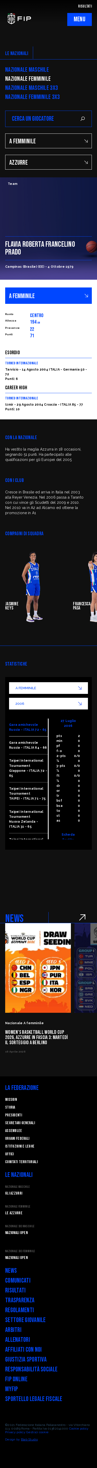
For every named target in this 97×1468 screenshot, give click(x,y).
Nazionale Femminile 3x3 (32, 97)
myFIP (11, 1389)
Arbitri (13, 1330)
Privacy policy (15, 1432)
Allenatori (17, 1340)
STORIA (10, 1107)
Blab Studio (29, 1439)
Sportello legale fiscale (33, 1399)
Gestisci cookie (37, 1432)
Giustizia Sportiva (26, 1360)
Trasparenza (19, 1300)
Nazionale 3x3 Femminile (20, 1251)
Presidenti (13, 1115)
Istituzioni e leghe (19, 1146)
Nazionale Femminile (28, 79)
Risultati (15, 1290)
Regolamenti (19, 1310)
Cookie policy (79, 1428)
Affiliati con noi (23, 1350)
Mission (11, 1099)
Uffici (9, 1154)
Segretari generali (20, 1123)
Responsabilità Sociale (31, 1369)
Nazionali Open (16, 1232)
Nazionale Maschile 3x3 (31, 88)
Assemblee (13, 1130)
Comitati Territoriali (21, 1161)
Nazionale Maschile (27, 69)
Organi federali (17, 1138)
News (11, 1271)
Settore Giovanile (25, 1320)
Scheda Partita (68, 837)
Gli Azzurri (13, 1193)
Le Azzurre (14, 1213)
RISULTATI (85, 6)
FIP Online (16, 1379)
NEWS (14, 919)
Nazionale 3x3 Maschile (19, 1226)
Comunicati (18, 1281)
